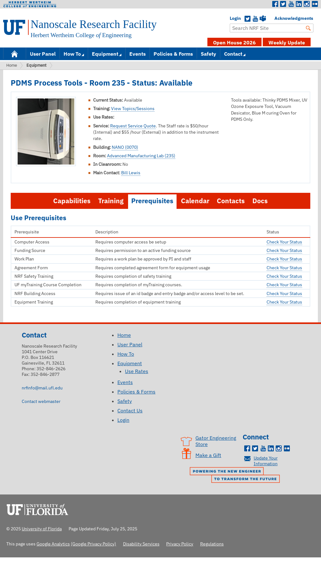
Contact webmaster (41, 401)
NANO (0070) (125, 147)
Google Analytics (53, 544)
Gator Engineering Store (215, 441)
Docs (260, 201)
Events (137, 54)
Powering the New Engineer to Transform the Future (236, 475)
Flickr (315, 4)
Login (233, 18)
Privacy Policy (179, 544)
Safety (208, 54)
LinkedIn (299, 4)
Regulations (212, 544)
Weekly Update (286, 42)
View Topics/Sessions (133, 108)
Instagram (307, 4)
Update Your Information (266, 460)
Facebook (275, 4)
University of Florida (39, 508)
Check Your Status (284, 242)
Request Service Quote (133, 126)
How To (72, 54)
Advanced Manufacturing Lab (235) (141, 156)
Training (111, 201)
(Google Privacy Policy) (93, 544)
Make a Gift (208, 455)
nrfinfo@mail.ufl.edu (42, 388)
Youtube (291, 4)
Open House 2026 (234, 42)
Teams (263, 18)
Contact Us (130, 410)
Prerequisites (152, 201)
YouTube (255, 18)
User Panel (43, 54)
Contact (233, 54)
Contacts (231, 201)
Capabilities (72, 201)
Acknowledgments (277, 18)
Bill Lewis (130, 173)
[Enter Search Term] (271, 28)
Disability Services (141, 544)
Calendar (195, 201)
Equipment (105, 54)
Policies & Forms (173, 54)
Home (14, 53)
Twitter (283, 4)
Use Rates (136, 371)
